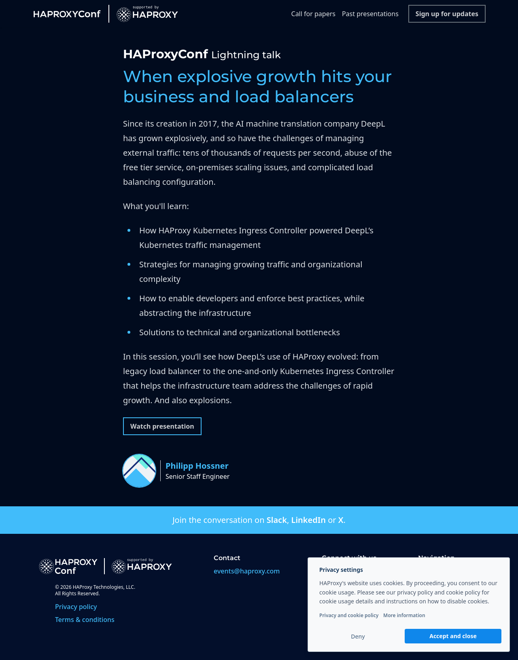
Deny (358, 636)
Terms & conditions (85, 619)
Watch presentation (162, 426)
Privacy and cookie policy (348, 615)
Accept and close (453, 636)
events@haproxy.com (247, 571)
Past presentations (370, 13)
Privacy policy (76, 606)
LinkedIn (308, 519)
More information (404, 615)
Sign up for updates (447, 13)
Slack (277, 519)
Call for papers (313, 13)
